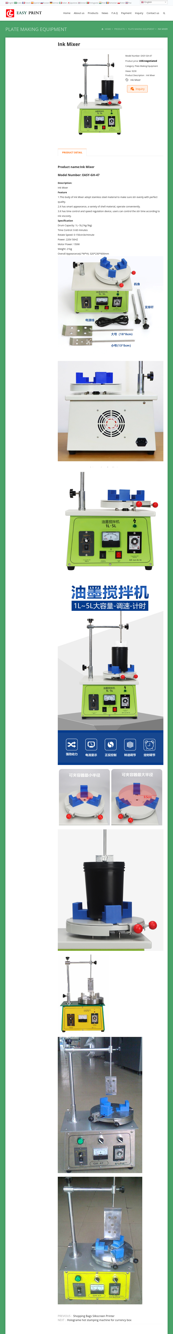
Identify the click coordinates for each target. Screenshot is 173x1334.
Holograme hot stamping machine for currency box (99, 1320)
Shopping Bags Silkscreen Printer (93, 1316)
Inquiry (139, 13)
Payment (126, 13)
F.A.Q (115, 13)
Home (66, 13)
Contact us (153, 13)
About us (79, 13)
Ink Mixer (135, 79)
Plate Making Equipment (36, 29)
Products (93, 13)
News (105, 13)
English (146, 2)
